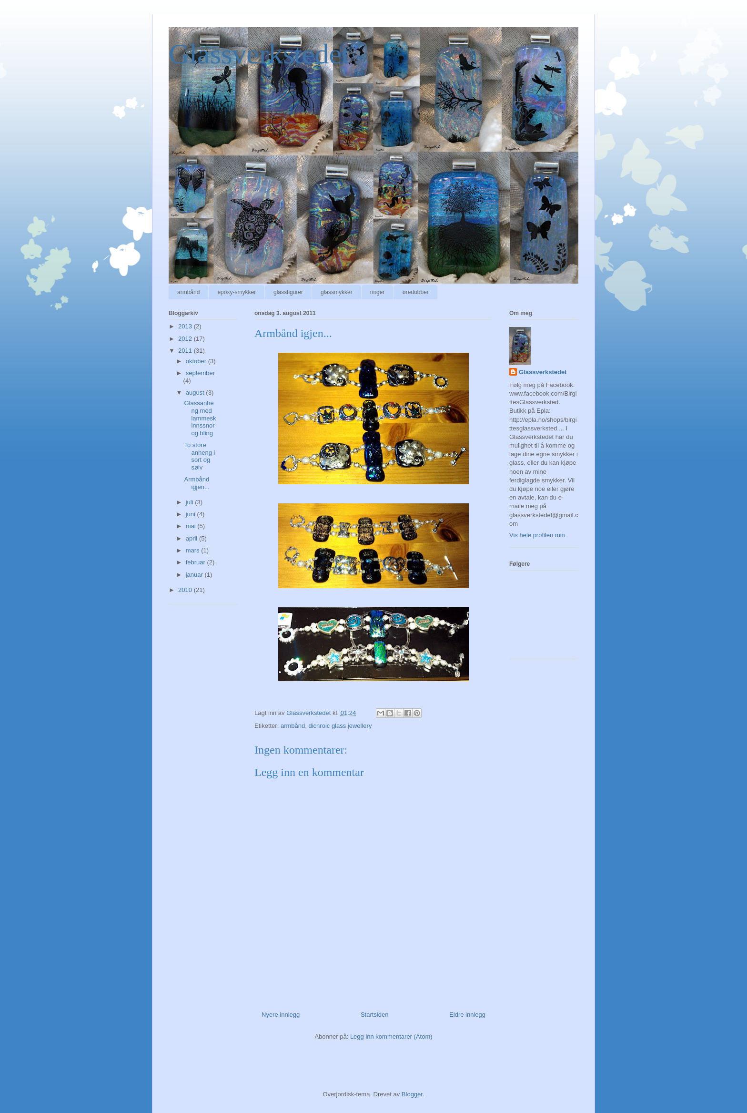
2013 (186, 326)
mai (192, 526)
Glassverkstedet (259, 54)
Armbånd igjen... (196, 483)
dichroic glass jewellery (340, 725)
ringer (377, 292)
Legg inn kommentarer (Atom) (391, 1036)
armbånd (188, 292)
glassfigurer (288, 292)
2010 (186, 589)
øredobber (415, 292)
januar (195, 574)
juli (190, 502)
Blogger (412, 1094)
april (192, 538)
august (196, 392)
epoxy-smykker (236, 292)
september (200, 373)
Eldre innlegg (467, 1014)
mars (194, 550)
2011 (186, 350)
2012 (186, 338)
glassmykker (337, 292)
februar (196, 562)
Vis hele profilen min (537, 535)
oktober (197, 361)
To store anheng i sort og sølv (199, 456)
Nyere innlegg (281, 1014)
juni (191, 514)
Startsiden (375, 1014)
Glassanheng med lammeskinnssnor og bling (200, 417)
